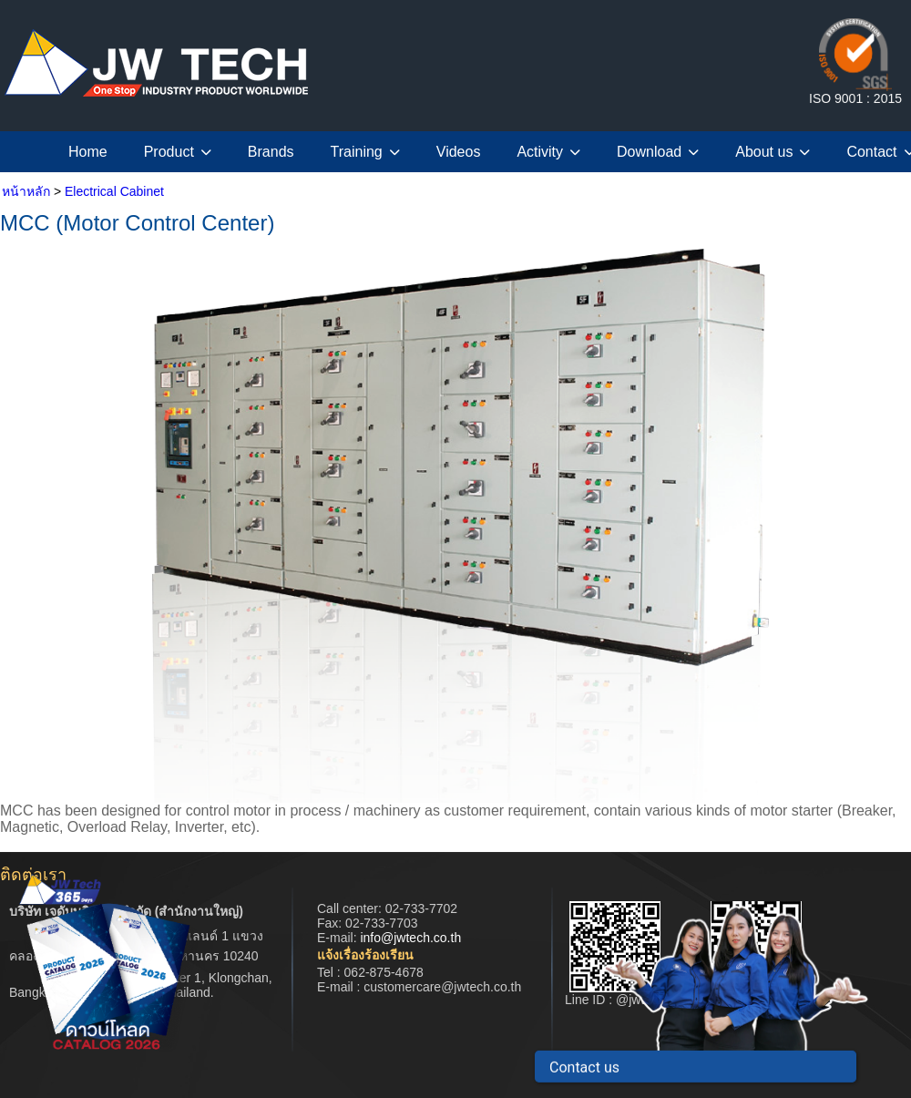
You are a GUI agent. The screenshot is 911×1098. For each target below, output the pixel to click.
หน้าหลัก (26, 191)
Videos (458, 151)
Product (177, 151)
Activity (548, 151)
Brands (271, 151)
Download (658, 151)
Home (87, 151)
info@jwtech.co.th (410, 937)
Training (365, 151)
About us (772, 151)
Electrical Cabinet (114, 191)
